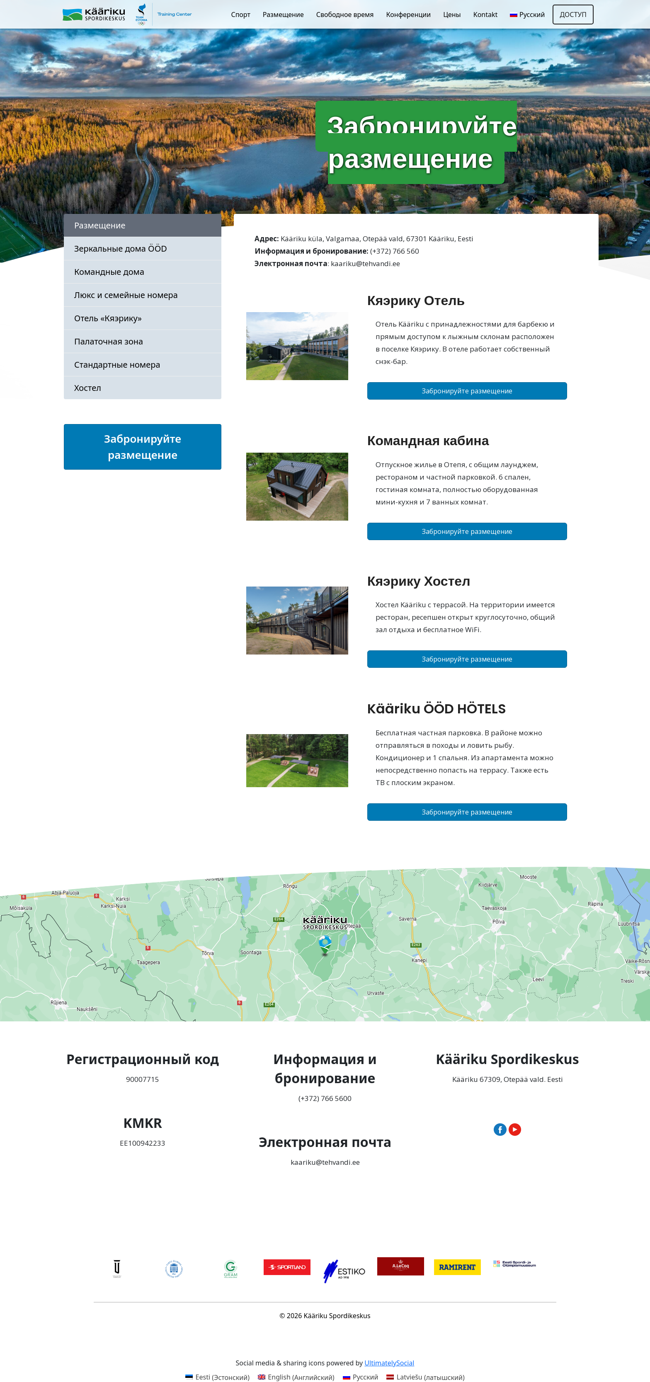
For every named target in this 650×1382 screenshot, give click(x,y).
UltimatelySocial (389, 1362)
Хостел (87, 387)
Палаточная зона (108, 341)
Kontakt (485, 14)
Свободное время (345, 14)
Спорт (240, 14)
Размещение (283, 14)
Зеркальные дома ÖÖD (120, 248)
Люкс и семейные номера (126, 295)
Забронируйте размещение (142, 446)
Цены (452, 14)
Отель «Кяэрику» (108, 318)
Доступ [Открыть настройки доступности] (573, 14)
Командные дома (109, 271)
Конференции (408, 14)
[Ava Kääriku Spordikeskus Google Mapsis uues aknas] (325, 944)
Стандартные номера (117, 364)
